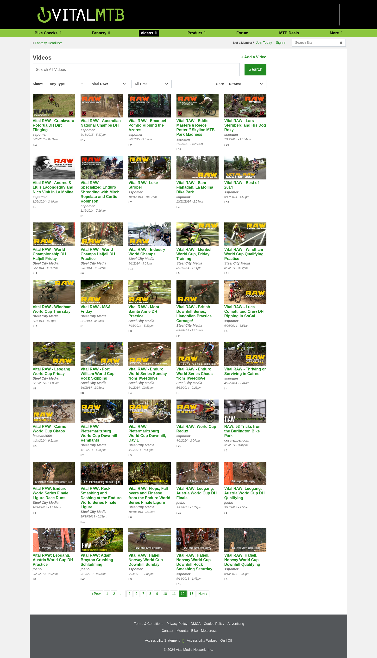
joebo (180, 502)
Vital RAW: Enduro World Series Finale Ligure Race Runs (50, 493)
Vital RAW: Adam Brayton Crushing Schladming (97, 559)
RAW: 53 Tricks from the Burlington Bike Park (243, 431)
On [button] (222, 640)
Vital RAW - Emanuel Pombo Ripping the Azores (147, 125)
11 (175, 593)
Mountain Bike (187, 631)
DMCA (196, 624)
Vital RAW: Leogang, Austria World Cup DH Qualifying (244, 493)
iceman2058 (42, 436)
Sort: (220, 84)
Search (255, 69)
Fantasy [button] (99, 33)
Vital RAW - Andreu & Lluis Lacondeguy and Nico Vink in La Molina (53, 187)
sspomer (40, 134)
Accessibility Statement (162, 640)
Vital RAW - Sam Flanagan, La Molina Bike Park (194, 187)
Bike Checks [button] (47, 33)
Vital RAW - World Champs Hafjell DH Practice (98, 254)
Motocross (209, 631)
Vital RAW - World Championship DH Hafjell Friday (49, 254)
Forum (242, 33)
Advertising (235, 624)
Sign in (281, 42)
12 (184, 593)
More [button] (335, 33)
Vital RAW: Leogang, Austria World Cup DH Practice (53, 559)
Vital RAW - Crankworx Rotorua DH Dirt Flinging (53, 125)
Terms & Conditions (148, 624)
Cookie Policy (214, 624)
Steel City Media (45, 263)
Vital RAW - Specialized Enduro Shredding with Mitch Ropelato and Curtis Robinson (100, 192)
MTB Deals (289, 33)
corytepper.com (236, 440)
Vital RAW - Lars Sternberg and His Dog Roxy (245, 125)
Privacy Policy (176, 624)
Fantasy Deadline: (47, 43)
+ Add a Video (253, 57)
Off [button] (230, 640)
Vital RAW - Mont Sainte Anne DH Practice (143, 311)
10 (166, 593)
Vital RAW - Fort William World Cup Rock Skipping (97, 373)
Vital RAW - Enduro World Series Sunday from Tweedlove (147, 373)
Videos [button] (147, 33)
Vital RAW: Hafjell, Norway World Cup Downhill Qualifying (242, 559)
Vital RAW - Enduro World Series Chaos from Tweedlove (194, 373)
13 (192, 593)
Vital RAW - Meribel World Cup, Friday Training (194, 254)
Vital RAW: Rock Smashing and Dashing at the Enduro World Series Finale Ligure (101, 497)
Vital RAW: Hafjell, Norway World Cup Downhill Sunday (145, 559)
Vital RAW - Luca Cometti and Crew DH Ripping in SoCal (244, 311)
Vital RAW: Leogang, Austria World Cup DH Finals (196, 493)
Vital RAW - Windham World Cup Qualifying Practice (244, 254)
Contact (167, 631)
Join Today (264, 42)
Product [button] (195, 33)
